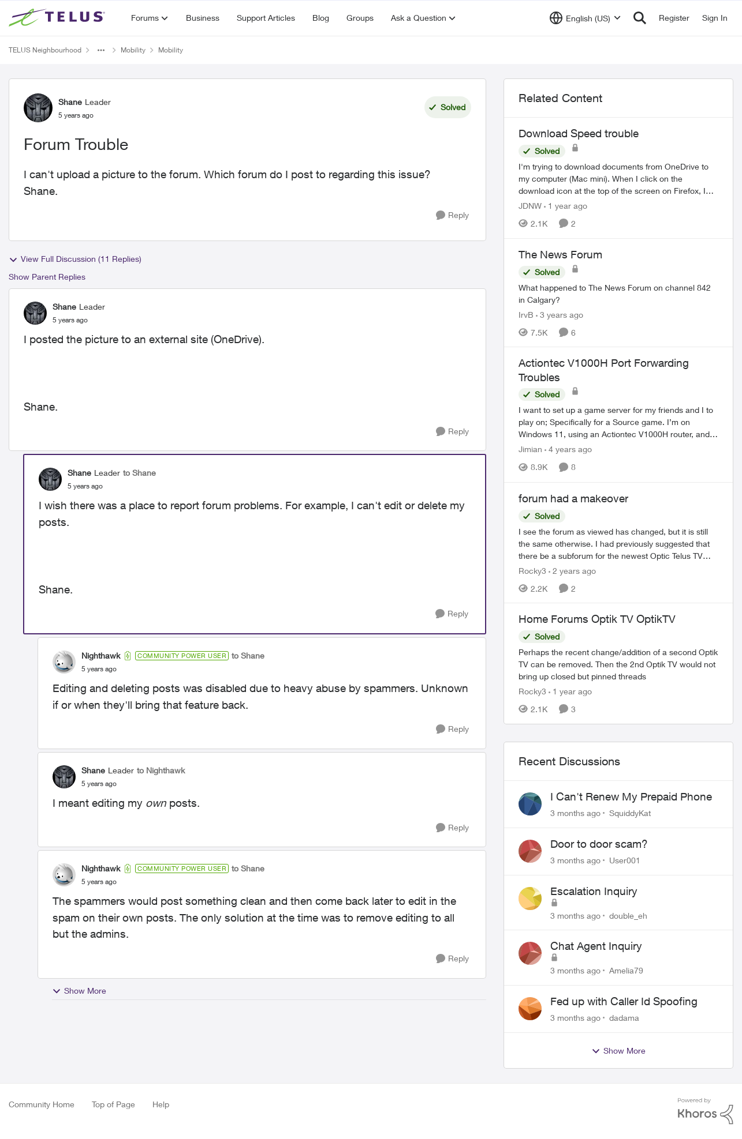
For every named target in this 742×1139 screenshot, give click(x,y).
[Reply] (452, 215)
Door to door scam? (599, 843)
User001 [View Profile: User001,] (624, 860)
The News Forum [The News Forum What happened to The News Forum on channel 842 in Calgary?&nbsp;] (560, 254)
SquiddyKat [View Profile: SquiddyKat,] (630, 813)
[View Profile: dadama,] (530, 1008)
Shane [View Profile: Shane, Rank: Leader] (70, 102)
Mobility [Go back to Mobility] (133, 50)
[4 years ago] (568, 449)
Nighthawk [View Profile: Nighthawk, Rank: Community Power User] (100, 655)
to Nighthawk (161, 770)
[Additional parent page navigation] (101, 50)
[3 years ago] (559, 314)
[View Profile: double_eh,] (530, 898)
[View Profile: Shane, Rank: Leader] (38, 107)
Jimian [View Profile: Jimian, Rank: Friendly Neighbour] (530, 449)
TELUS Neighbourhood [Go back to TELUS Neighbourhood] (45, 50)
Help (160, 1104)
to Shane (139, 473)
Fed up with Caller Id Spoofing (624, 1001)
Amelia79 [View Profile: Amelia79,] (626, 970)
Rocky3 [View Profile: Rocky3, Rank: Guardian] (532, 570)
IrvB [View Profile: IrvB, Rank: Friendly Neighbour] (526, 314)
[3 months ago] (575, 813)
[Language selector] (585, 17)
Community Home (41, 1104)
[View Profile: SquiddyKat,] (530, 803)
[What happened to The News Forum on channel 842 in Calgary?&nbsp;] (618, 293)
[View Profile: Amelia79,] (530, 953)
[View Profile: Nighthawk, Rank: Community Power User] (64, 662)
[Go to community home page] (58, 18)
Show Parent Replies (47, 276)
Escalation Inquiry (593, 891)
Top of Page (113, 1104)
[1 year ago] (565, 206)
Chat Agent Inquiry (596, 945)
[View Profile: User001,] (530, 851)
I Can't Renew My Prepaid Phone (631, 796)
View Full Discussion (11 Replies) (75, 259)
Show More (79, 991)
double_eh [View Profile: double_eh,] (628, 915)
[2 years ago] (572, 570)
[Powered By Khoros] (705, 1111)
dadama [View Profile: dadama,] (624, 1018)
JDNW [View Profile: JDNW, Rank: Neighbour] (530, 205)
